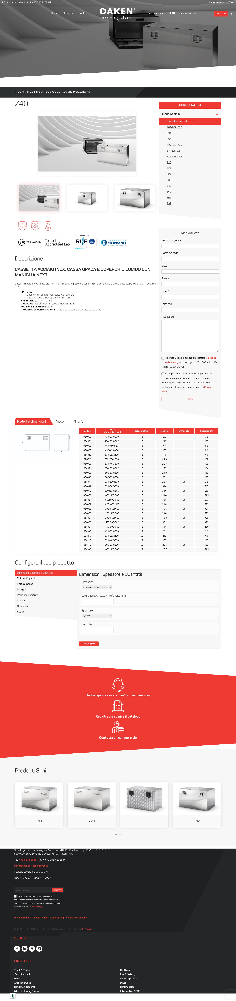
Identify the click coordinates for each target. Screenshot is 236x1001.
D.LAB (171, 13)
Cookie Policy (40, 918)
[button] (116, 834)
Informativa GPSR (130, 991)
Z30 (169, 180)
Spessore (87, 610)
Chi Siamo (125, 970)
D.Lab (123, 983)
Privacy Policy (36, 907)
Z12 (169, 139)
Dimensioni (88, 582)
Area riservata (216, 3)
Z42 (169, 186)
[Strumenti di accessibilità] (13, 996)
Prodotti (83, 13)
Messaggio (167, 317)
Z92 (169, 203)
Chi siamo (68, 13)
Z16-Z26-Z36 (174, 145)
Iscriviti (57, 890)
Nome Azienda (169, 253)
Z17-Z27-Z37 (174, 151)
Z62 (169, 198)
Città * (165, 266)
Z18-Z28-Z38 (174, 157)
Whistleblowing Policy (26, 991)
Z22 (169, 168)
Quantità (87, 624)
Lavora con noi (188, 13)
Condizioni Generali (24, 987)
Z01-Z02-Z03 (174, 127)
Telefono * (167, 304)
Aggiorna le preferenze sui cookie (68, 918)
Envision (87, 929)
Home (54, 13)
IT (229, 3)
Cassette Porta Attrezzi (76, 92)
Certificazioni (155, 13)
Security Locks (128, 979)
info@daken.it (9, 3)
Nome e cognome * (172, 240)
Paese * (166, 278)
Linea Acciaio (52, 92)
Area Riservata (22, 983)
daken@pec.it (25, 3)
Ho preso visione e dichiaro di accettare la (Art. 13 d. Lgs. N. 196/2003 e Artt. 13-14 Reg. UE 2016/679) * (189, 362)
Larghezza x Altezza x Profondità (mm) (104, 596)
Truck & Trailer (35, 92)
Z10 (169, 133)
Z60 (169, 192)
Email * (165, 291)
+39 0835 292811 (41, 3)
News (17, 979)
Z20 (169, 162)
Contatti (221, 14)
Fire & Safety (127, 974)
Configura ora (190, 105)
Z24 (169, 174)
